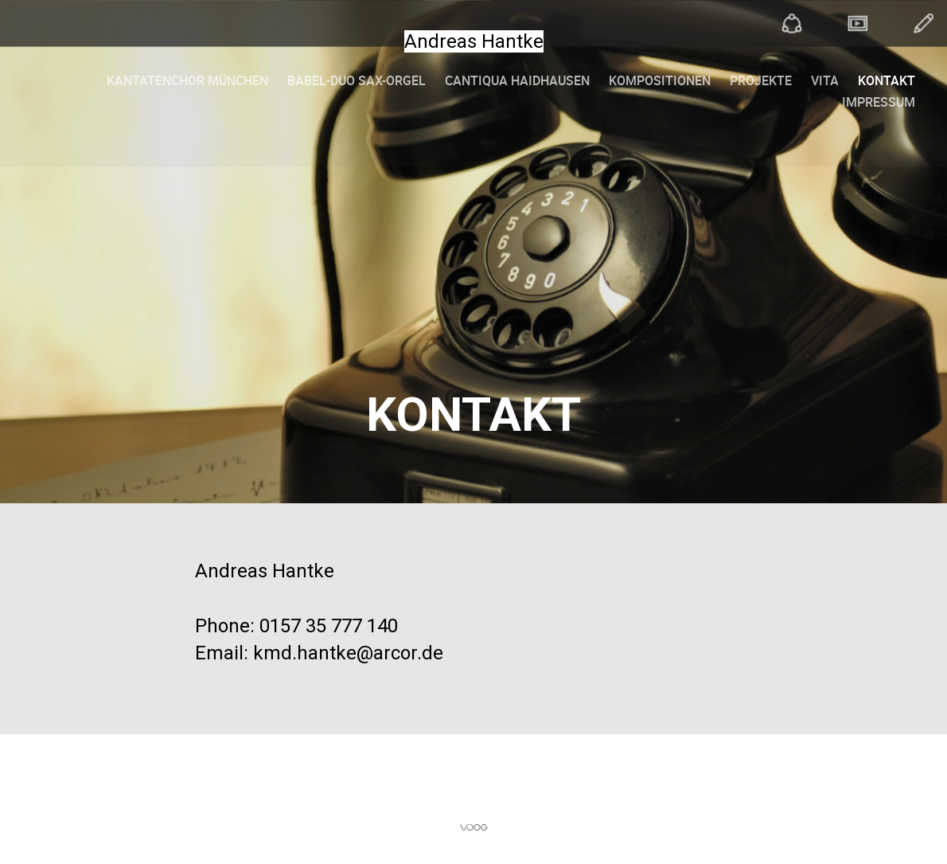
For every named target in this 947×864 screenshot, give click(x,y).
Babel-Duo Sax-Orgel (356, 80)
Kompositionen (660, 80)
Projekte (761, 80)
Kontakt (886, 80)
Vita (825, 80)
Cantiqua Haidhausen (517, 80)
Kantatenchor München (187, 80)
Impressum (878, 102)
